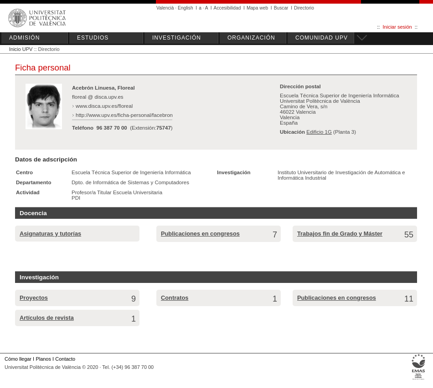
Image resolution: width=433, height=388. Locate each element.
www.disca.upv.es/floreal (104, 106)
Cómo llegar (18, 359)
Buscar (281, 7)
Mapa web (257, 7)
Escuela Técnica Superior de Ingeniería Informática (131, 172)
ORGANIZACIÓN (251, 38)
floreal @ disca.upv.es (98, 97)
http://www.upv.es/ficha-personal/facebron (124, 115)
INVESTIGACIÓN (176, 38)
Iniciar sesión (397, 27)
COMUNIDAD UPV (321, 38)
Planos (43, 359)
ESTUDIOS (92, 38)
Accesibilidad (227, 7)
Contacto (65, 359)
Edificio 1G (319, 132)
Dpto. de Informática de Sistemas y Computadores (130, 182)
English (185, 7)
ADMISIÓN (24, 38)
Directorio (304, 7)
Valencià (165, 7)
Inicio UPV (20, 49)
